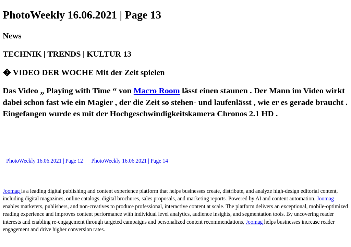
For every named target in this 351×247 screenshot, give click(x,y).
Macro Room (157, 90)
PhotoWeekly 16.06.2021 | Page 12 (44, 161)
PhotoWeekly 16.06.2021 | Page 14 (129, 161)
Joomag (12, 191)
